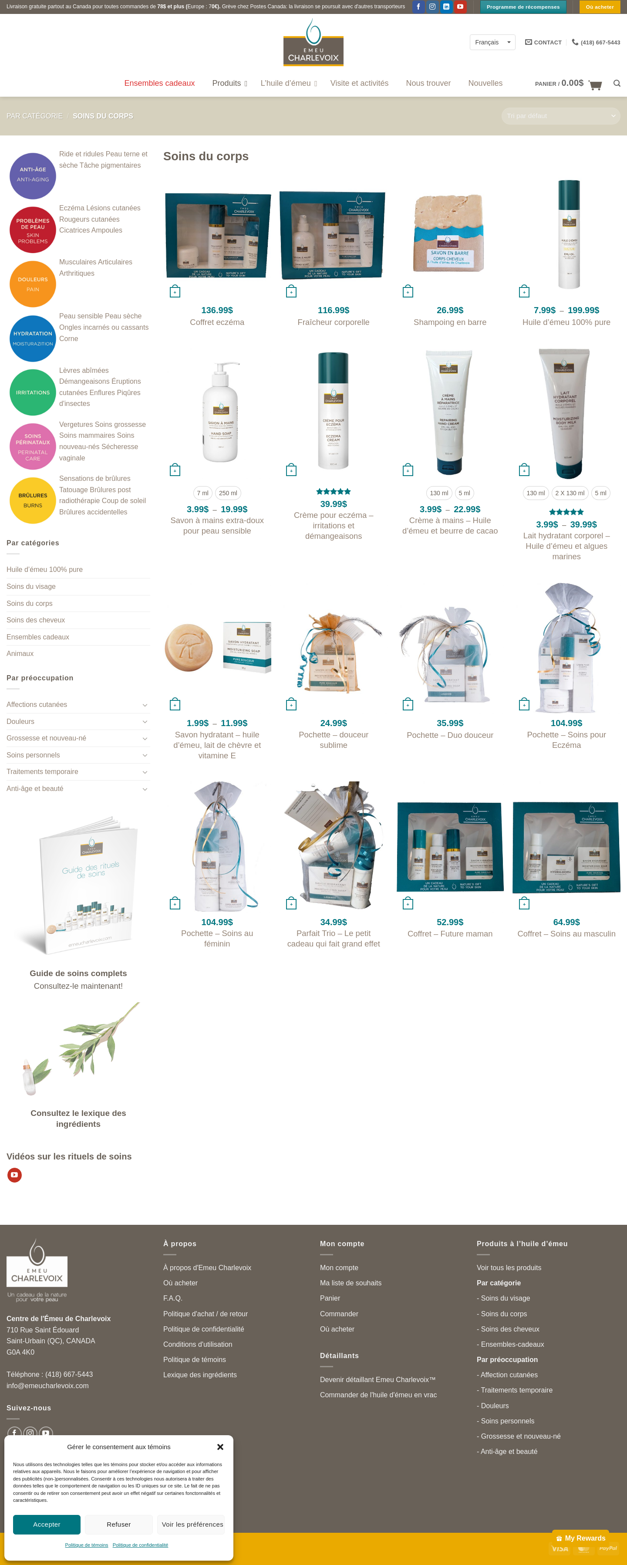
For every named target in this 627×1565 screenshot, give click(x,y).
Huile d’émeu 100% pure (45, 569)
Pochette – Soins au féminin (217, 938)
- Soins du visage (503, 1298)
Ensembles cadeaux (38, 637)
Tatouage (73, 489)
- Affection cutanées (507, 1375)
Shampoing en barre (450, 322)
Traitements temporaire (42, 771)
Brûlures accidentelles (93, 512)
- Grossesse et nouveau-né (519, 1436)
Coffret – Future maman (450, 933)
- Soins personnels (506, 1421)
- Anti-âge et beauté (507, 1451)
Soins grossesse (120, 424)
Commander (339, 1314)
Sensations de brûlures (95, 478)
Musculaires (77, 262)
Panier (330, 1298)
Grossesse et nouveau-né (46, 738)
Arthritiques (76, 273)
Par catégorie (35, 116)
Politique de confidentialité (141, 1545)
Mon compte (339, 1267)
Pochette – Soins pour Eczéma (566, 740)
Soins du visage (31, 586)
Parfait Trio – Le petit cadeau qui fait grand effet (333, 938)
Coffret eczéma (217, 322)
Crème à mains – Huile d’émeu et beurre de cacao (450, 525)
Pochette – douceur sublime (333, 740)
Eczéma (71, 208)
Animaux (20, 653)
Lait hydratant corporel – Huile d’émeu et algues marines (566, 546)
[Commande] (561, 116)
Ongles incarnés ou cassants (103, 327)
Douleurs (20, 721)
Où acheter (180, 1283)
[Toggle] (145, 705)
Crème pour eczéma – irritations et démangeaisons (334, 525)
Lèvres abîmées (84, 370)
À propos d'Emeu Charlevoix (207, 1267)
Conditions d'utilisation (198, 1344)
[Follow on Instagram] (432, 7)
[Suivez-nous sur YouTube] (460, 7)
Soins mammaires (87, 435)
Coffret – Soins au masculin (566, 933)
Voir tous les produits (509, 1267)
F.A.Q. (172, 1298)
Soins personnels (33, 755)
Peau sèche (123, 316)
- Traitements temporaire (515, 1390)
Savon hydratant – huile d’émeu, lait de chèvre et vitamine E (217, 745)
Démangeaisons (84, 381)
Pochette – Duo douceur (450, 735)
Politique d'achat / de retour (205, 1314)
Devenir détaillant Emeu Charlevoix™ (378, 1379)
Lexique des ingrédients (200, 1375)
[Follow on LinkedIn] (446, 7)
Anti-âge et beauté (35, 788)
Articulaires (115, 262)
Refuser (119, 1524)
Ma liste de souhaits (350, 1283)
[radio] (203, 493)
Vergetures (76, 424)
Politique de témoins (86, 1545)
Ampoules (106, 230)
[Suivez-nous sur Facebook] (418, 7)
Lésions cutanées (113, 208)
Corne (68, 338)
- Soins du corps (502, 1314)
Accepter (47, 1524)
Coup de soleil (124, 500)
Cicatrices (74, 230)
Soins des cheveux (36, 620)
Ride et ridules (81, 154)
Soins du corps (30, 603)
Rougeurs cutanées (89, 219)
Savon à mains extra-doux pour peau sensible (217, 525)
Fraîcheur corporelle (334, 322)
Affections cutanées (37, 704)
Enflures (102, 392)
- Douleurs (493, 1406)
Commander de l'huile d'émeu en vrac (378, 1395)
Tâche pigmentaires (110, 165)
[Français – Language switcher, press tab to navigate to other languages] (493, 42)
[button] (220, 1447)
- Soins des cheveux (508, 1329)
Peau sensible (81, 316)
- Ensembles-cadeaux (510, 1344)
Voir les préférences (193, 1524)
